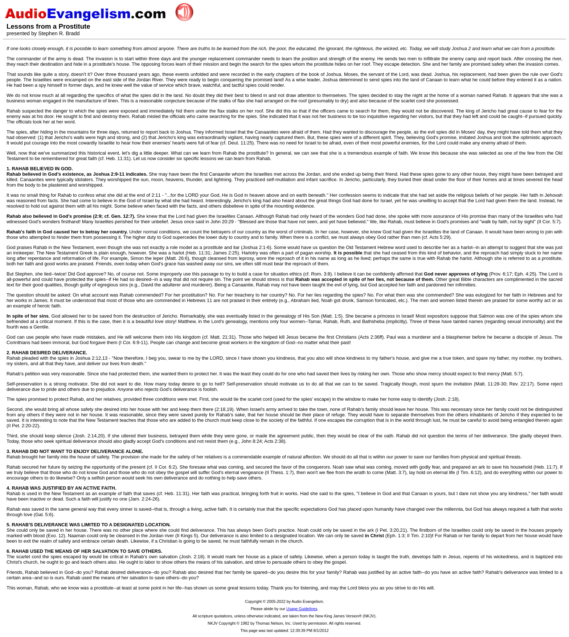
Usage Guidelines (301, 609)
